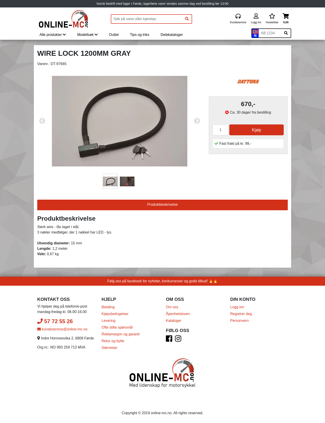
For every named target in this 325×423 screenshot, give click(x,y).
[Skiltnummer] (270, 33)
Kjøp (256, 129)
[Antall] (220, 129)
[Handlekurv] (286, 19)
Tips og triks (139, 35)
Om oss (172, 307)
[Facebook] (169, 340)
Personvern (239, 321)
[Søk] (186, 19)
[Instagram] (178, 340)
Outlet (114, 35)
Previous (42, 121)
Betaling (108, 307)
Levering (108, 321)
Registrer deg (241, 314)
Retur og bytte (113, 341)
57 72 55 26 (55, 321)
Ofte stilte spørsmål (117, 327)
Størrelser (109, 348)
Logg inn (237, 307)
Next (197, 121)
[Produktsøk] (146, 19)
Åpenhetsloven (178, 314)
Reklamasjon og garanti (120, 334)
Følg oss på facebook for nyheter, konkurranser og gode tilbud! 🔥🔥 (162, 281)
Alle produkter (52, 35)
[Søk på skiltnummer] (285, 33)
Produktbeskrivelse (162, 204)
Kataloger (173, 321)
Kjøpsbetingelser (115, 314)
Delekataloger (171, 35)
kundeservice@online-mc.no (62, 329)
